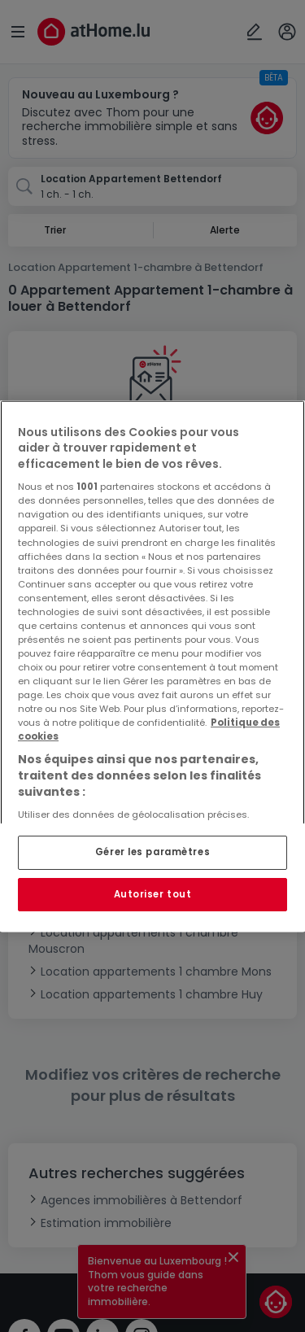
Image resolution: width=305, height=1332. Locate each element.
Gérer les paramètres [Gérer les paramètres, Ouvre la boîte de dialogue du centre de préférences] (152, 851)
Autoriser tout (153, 894)
